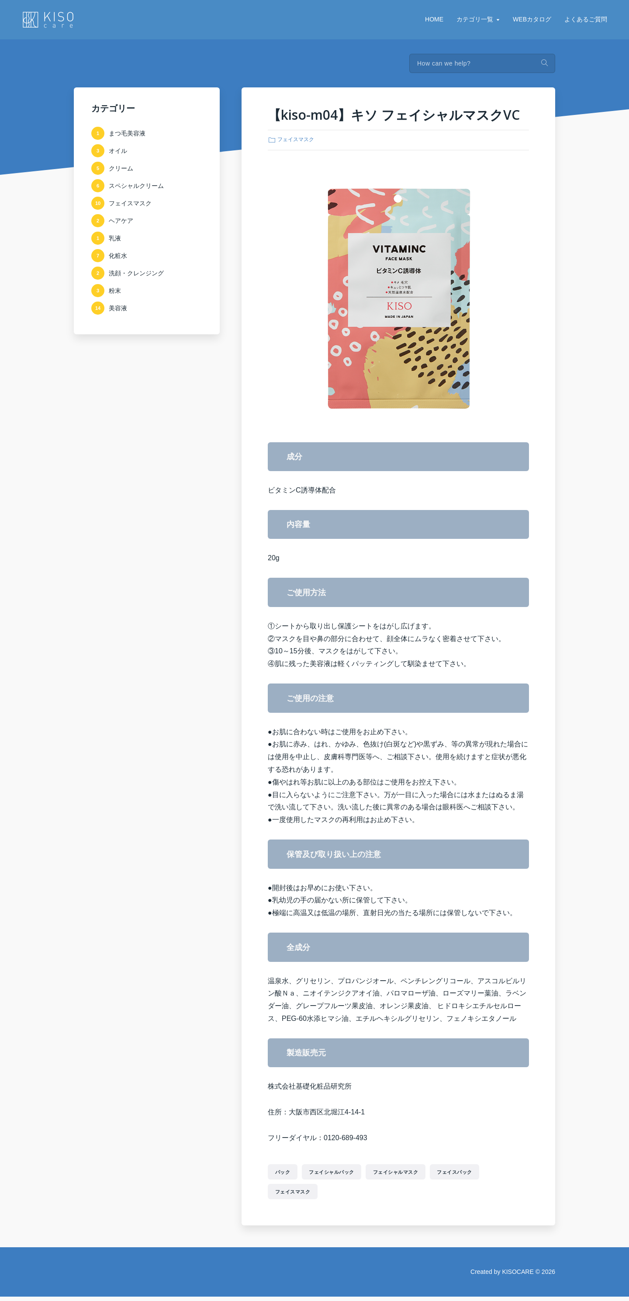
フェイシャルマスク (417, 1172)
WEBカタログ (532, 19)
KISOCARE (517, 1276)
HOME (434, 19)
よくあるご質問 (585, 19)
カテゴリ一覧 (474, 19)
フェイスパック (485, 1172)
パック (286, 1172)
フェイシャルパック (343, 1172)
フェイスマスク (295, 139)
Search (544, 63)
